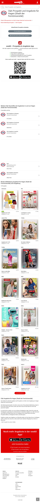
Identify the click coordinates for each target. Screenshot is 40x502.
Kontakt (17, 477)
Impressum (17, 489)
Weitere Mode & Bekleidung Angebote (19, 35)
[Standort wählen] (37, 2)
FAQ (16, 475)
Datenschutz (18, 486)
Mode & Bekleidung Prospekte (7, 22)
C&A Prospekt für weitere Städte (8, 422)
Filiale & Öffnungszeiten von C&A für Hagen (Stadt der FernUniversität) (16, 20)
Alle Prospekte (18, 22)
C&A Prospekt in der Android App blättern (20, 447)
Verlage (17, 474)
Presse (16, 485)
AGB (16, 488)
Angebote (5, 477)
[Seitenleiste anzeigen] (37, 499)
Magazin (4, 478)
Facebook (30, 472)
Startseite (5, 472)
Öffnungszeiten (6, 474)
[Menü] (2, 2)
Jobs (16, 483)
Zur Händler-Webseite (20, 31)
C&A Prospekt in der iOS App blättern (20, 449)
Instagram (30, 475)
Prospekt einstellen (19, 472)
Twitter (29, 474)
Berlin (23, 3)
